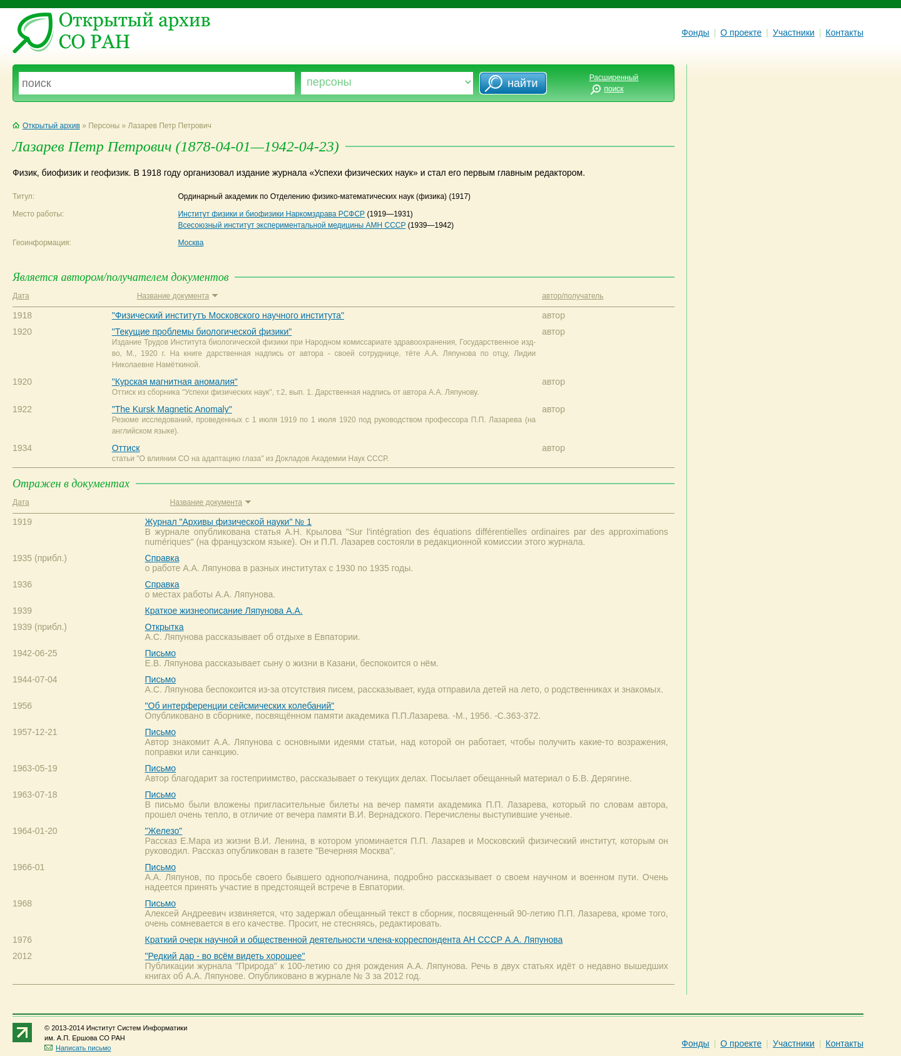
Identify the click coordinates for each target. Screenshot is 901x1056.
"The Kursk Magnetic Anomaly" (172, 409)
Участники (794, 33)
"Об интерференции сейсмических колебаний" (240, 706)
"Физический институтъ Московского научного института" (228, 315)
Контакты (844, 33)
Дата (21, 296)
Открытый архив (46, 125)
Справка (162, 558)
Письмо (160, 653)
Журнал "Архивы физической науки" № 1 (228, 522)
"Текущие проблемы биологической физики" (202, 332)
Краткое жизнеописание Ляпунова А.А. (224, 611)
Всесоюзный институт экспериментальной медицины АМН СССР (291, 225)
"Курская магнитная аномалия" (175, 382)
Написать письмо (77, 1048)
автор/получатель (572, 296)
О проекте (740, 33)
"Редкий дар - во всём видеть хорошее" (225, 956)
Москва (190, 242)
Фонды (695, 33)
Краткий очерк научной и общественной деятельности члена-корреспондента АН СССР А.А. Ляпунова (354, 940)
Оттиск (126, 448)
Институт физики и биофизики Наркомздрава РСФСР (271, 214)
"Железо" (164, 831)
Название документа (177, 296)
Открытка (164, 627)
